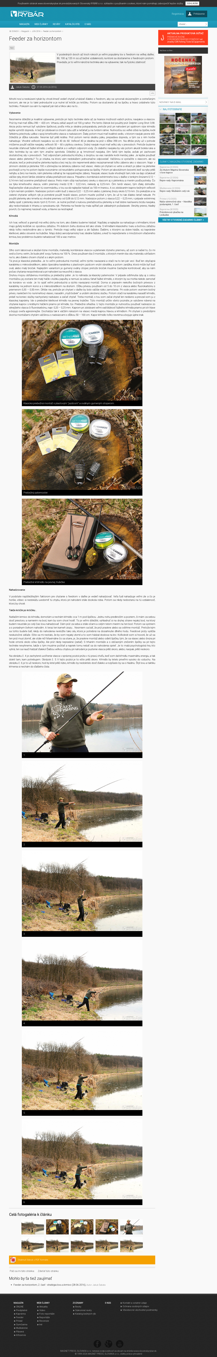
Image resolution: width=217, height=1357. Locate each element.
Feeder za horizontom (52, 31)
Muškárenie (22, 1328)
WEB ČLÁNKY (41, 24)
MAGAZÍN (24, 24)
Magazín (25, 31)
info (152, 93)
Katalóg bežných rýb (85, 1313)
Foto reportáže (47, 1313)
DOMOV (15, 31)
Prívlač (19, 1321)
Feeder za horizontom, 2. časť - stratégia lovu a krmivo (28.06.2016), (59, 1284)
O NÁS (88, 24)
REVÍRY (56, 24)
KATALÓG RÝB (72, 24)
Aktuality (43, 1306)
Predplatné (21, 1310)
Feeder (20, 1317)
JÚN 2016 (36, 31)
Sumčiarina (21, 1324)
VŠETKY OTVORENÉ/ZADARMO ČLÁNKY (183, 220)
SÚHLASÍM (192, 3)
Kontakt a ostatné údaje (135, 1303)
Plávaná (20, 1331)
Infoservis (21, 1335)
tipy (12, 48)
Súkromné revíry (83, 1310)
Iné (40, 1324)
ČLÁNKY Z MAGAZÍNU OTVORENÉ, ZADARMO (181, 162)
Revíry (78, 1306)
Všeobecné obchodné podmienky (140, 1310)
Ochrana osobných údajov (136, 1306)
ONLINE (20, 1306)
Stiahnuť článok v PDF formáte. (33, 1259)
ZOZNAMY (78, 1303)
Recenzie (44, 1321)
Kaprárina (21, 1313)
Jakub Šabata (22, 87)
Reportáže (44, 1317)
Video (42, 1310)
